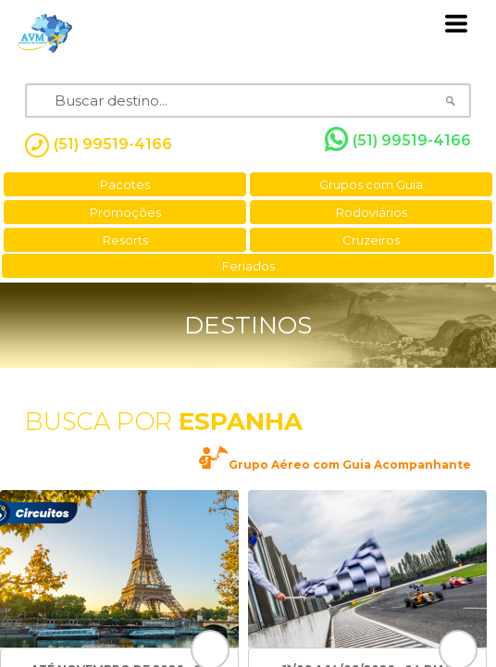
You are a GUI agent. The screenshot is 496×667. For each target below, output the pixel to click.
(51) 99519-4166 (398, 140)
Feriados (248, 265)
